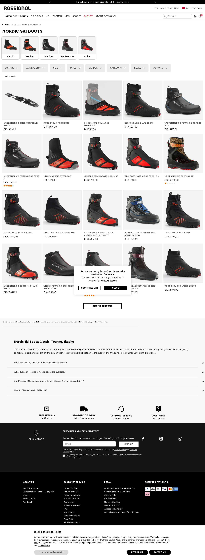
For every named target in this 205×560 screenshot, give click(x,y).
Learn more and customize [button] (51, 552)
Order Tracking (71, 488)
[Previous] (50, 2)
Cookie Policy (110, 499)
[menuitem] (16, 17)
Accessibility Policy (113, 509)
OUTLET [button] (88, 16)
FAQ (65, 509)
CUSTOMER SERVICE (121, 416)
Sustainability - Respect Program (38, 492)
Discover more (122, 2)
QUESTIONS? (158, 416)
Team (170, 8)
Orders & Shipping (72, 495)
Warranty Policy (111, 506)
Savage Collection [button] (16, 16)
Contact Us (69, 502)
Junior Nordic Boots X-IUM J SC (101, 176)
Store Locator (29, 499)
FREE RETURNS (47, 415)
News (176, 8)
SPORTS (15, 24)
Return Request (71, 492)
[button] (195, 16)
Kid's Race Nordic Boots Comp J (141, 176)
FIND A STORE (36, 439)
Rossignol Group (31, 488)
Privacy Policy (120, 450)
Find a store (160, 8)
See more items (102, 306)
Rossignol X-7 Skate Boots (138, 123)
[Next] (155, 2)
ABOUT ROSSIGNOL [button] (106, 16)
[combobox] (177, 16)
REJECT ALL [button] (137, 552)
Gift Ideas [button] (37, 16)
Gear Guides (69, 519)
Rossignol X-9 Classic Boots (59, 233)
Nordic (24, 24)
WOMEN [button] (57, 16)
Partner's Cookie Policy (110, 540)
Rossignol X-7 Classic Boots (180, 286)
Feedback (27, 502)
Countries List (89, 288)
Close (115, 288)
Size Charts (69, 512)
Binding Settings (71, 523)
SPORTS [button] (76, 16)
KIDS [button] (67, 16)
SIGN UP (128, 444)
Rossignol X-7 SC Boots (56, 123)
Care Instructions (72, 516)
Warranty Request (72, 506)
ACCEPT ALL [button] (160, 552)
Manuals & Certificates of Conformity (121, 512)
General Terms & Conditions (117, 492)
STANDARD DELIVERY (84, 415)
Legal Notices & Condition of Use (120, 488)
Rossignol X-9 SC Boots (177, 233)
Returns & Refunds (72, 499)
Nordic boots (35, 24)
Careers (26, 495)
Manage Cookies (112, 502)
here (36, 543)
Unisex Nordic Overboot (57, 176)
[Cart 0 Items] (201, 16)
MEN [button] (48, 16)
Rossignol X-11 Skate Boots (18, 233)
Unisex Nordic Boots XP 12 (179, 176)
